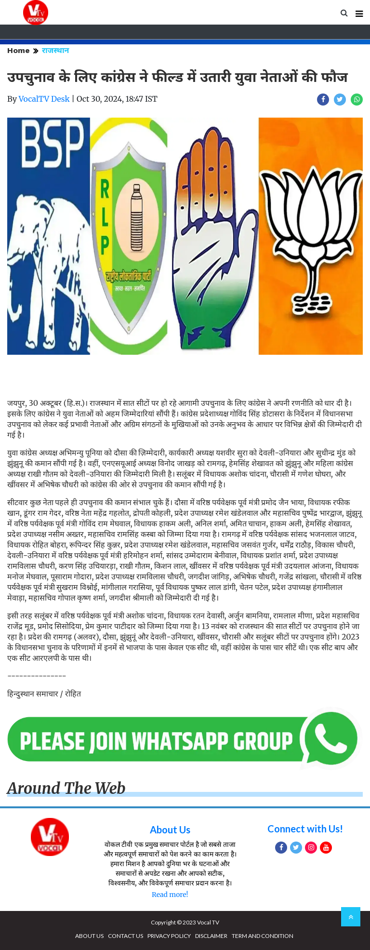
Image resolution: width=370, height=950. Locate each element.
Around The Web (66, 788)
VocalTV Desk (44, 99)
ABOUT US (89, 935)
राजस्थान (55, 50)
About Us (170, 829)
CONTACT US (125, 935)
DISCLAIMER (211, 935)
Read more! (170, 894)
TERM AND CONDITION (262, 935)
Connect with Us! (305, 828)
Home (18, 50)
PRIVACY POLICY (169, 935)
